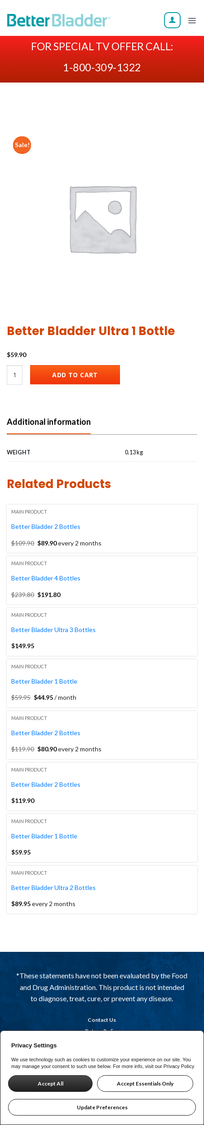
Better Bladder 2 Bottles (45, 526)
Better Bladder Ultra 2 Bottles (53, 887)
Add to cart (75, 375)
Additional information (49, 422)
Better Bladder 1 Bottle (44, 681)
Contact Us (102, 1019)
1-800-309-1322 (102, 67)
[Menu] (192, 20)
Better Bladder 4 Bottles (45, 578)
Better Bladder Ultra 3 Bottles (53, 629)
